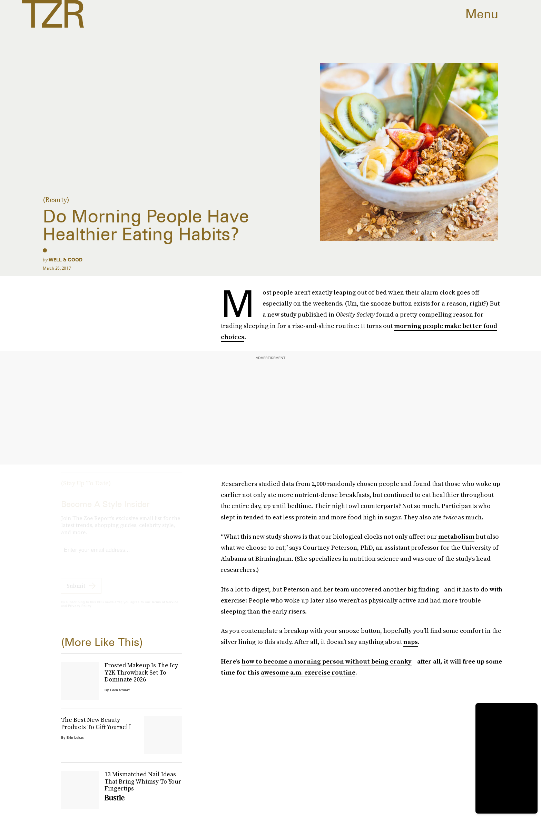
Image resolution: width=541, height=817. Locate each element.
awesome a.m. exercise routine (308, 672)
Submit (76, 592)
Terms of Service (164, 608)
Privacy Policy (79, 612)
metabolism (456, 536)
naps (410, 641)
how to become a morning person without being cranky (327, 661)
